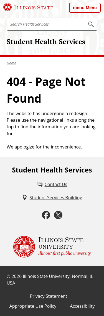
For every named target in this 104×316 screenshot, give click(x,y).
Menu (91, 7)
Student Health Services (46, 41)
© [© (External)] (8, 276)
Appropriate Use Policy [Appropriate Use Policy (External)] (32, 306)
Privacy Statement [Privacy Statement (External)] (48, 296)
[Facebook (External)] (46, 215)
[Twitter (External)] (58, 215)
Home (11, 62)
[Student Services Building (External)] (52, 197)
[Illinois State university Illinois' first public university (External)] (52, 246)
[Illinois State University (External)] (28, 7)
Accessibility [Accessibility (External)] (82, 306)
